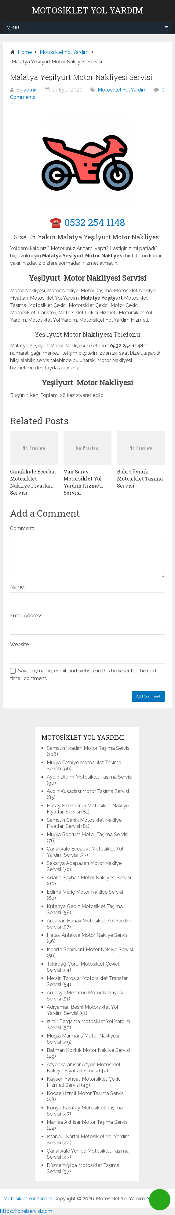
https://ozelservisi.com (26, 1211)
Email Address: (26, 616)
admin (31, 90)
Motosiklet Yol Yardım (87, 10)
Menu (13, 27)
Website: (20, 644)
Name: (17, 587)
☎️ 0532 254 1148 (87, 222)
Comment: (22, 528)
